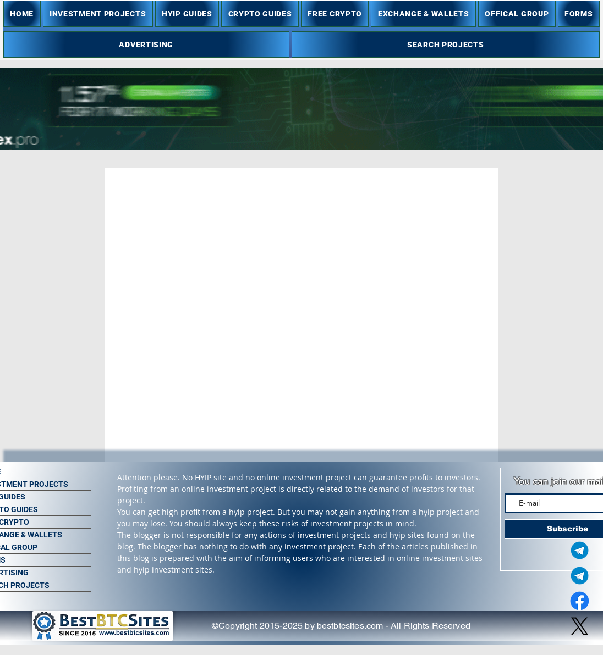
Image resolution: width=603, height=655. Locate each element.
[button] (98, 14)
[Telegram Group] (579, 575)
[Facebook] (579, 601)
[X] (579, 626)
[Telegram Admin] (579, 550)
